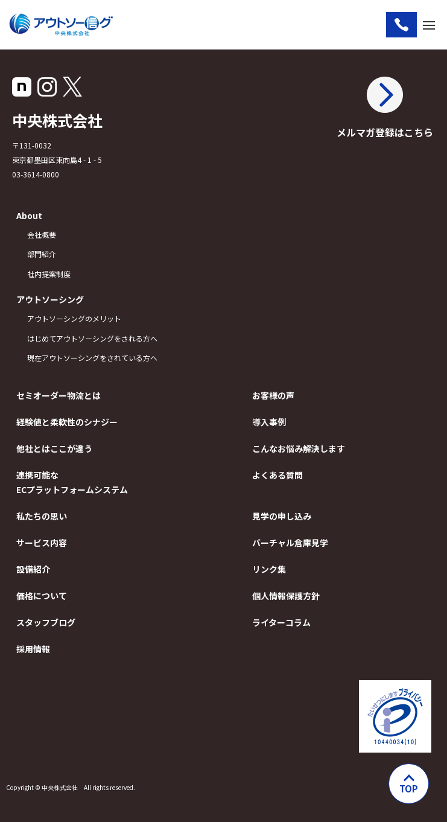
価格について (41, 596)
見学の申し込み (281, 516)
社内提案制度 (49, 274)
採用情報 (33, 649)
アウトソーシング (50, 299)
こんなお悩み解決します (298, 448)
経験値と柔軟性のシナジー (67, 422)
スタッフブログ (45, 622)
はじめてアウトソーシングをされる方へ (92, 338)
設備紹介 (33, 569)
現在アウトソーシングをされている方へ (92, 357)
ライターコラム (281, 622)
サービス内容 (41, 543)
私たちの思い (41, 516)
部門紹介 (41, 254)
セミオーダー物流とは (58, 395)
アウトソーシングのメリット (74, 318)
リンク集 (269, 569)
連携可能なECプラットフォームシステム (72, 482)
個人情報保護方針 (286, 596)
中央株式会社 (57, 120)
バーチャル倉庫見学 (290, 543)
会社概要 (41, 234)
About (29, 215)
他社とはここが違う (54, 448)
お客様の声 (273, 395)
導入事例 (269, 422)
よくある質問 (277, 475)
